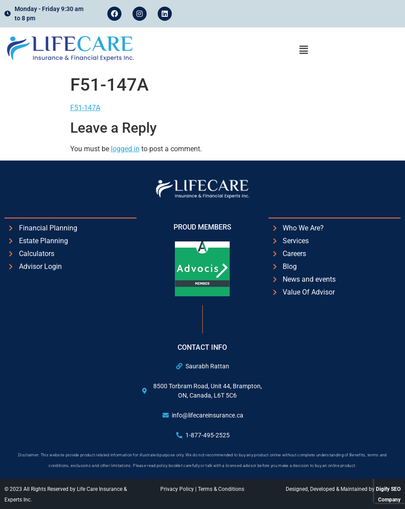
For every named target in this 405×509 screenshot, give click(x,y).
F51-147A (85, 107)
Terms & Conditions (221, 489)
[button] (303, 50)
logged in (125, 149)
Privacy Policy (177, 489)
